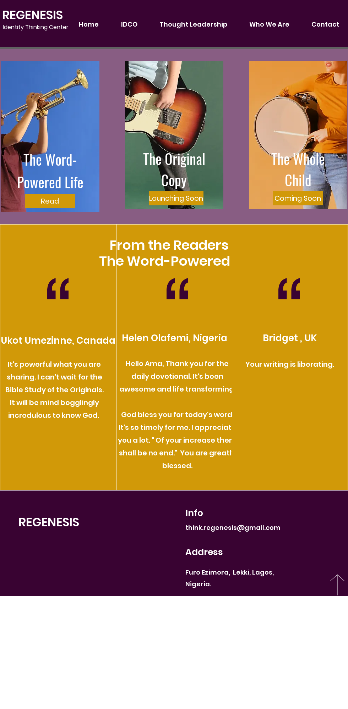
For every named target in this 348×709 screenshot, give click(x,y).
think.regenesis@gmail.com (233, 527)
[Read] (50, 201)
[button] (174, 198)
